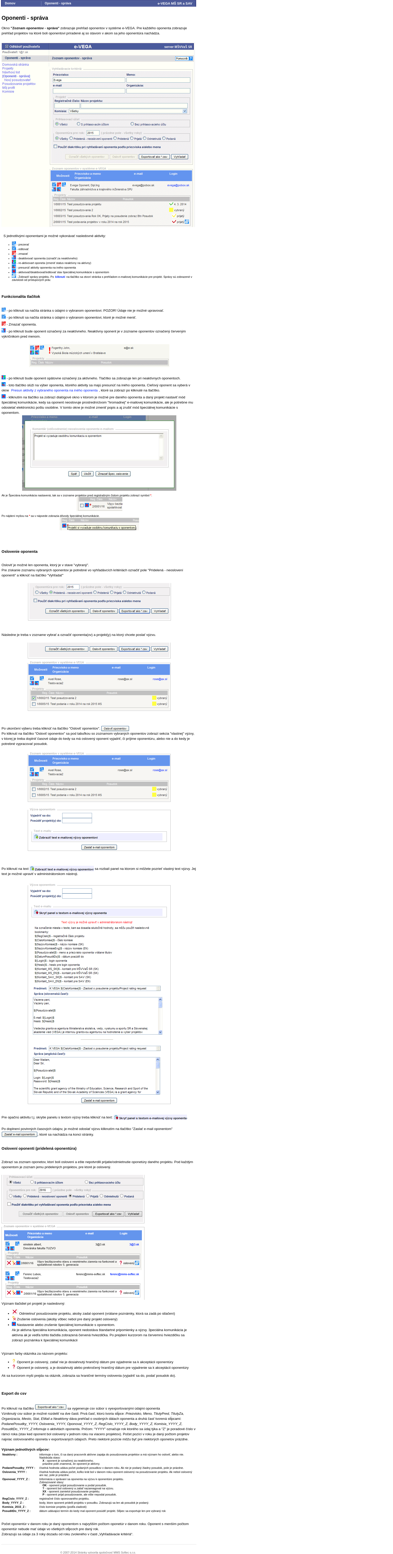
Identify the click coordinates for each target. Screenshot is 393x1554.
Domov (10, 3)
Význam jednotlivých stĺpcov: (26, 1449)
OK (44, 1485)
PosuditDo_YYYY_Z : (16, 1510)
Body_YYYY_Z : (13, 1502)
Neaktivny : (9, 1454)
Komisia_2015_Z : (14, 1506)
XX (44, 1491)
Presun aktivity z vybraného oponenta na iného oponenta (54, 390)
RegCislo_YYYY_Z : (15, 1498)
